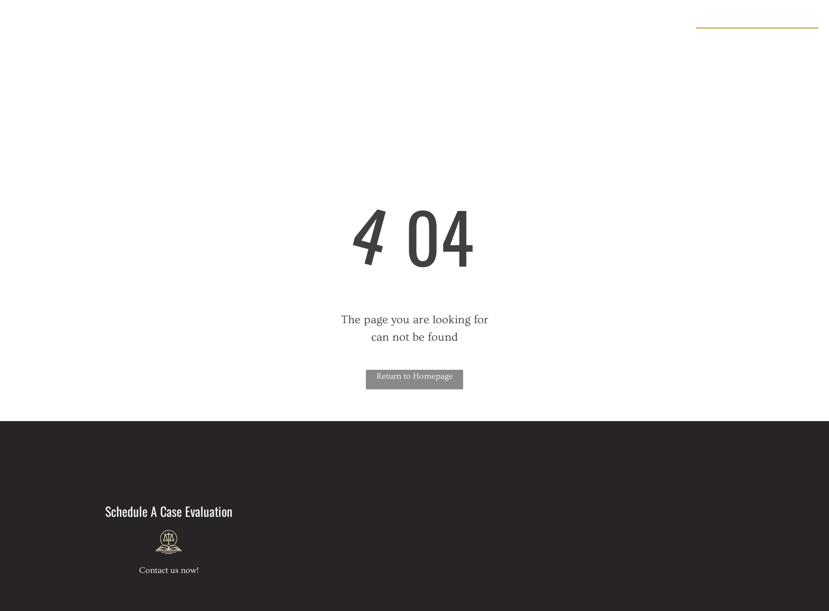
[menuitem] (289, 37)
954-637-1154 (783, 40)
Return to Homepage (414, 376)
